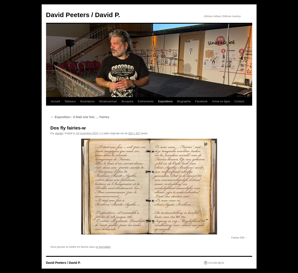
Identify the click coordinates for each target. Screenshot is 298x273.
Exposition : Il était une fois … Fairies (79, 117)
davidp (59, 133)
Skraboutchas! (108, 101)
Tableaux (70, 101)
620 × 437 (134, 133)
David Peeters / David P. (83, 14)
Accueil (55, 101)
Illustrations (87, 101)
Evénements (146, 101)
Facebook (201, 101)
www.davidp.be (216, 262)
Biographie (184, 101)
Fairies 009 (237, 237)
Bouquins (127, 101)
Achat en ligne (221, 101)
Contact (239, 101)
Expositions (165, 101)
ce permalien (103, 246)
